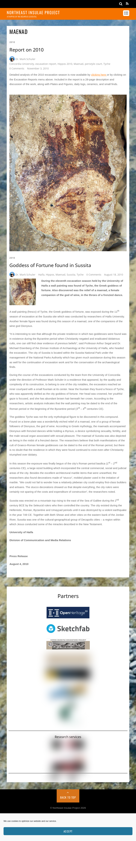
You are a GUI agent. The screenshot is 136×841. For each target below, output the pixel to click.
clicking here (99, 74)
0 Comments (16, 68)
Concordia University (21, 64)
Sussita (71, 274)
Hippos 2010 (65, 64)
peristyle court (93, 64)
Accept (68, 831)
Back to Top (68, 797)
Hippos (50, 274)
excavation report (45, 64)
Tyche (106, 64)
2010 (12, 42)
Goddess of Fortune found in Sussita (50, 265)
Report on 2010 (26, 49)
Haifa (41, 274)
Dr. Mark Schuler (25, 59)
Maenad (78, 64)
